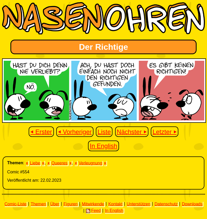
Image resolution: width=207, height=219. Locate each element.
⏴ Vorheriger (75, 131)
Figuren (71, 204)
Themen (38, 204)
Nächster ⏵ (132, 131)
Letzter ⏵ (165, 131)
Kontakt (115, 204)
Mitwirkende (93, 204)
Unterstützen (138, 204)
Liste (104, 131)
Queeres (59, 163)
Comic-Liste (15, 204)
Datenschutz (166, 204)
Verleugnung (90, 163)
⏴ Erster (41, 131)
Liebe (35, 163)
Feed (93, 210)
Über (54, 204)
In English (103, 145)
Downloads (192, 204)
